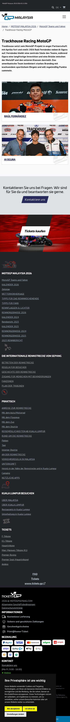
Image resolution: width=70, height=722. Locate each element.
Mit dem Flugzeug (10, 417)
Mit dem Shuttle (10, 426)
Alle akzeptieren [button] (13, 709)
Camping (6, 473)
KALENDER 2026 (10, 284)
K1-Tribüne (7, 540)
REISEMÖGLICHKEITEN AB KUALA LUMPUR (23, 431)
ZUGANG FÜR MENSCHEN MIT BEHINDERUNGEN (26, 376)
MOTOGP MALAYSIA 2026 (23, 26)
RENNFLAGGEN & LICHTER (16, 307)
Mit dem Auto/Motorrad (13, 412)
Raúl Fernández (15, 116)
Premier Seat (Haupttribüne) (15, 559)
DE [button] (57, 7)
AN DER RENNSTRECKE (13, 454)
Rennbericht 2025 (10, 321)
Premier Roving (9, 554)
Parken (5, 440)
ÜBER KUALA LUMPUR (13, 504)
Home (5, 26)
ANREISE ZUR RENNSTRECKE (16, 408)
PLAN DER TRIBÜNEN (13, 385)
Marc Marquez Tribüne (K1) (14, 550)
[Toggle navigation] (64, 17)
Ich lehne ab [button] (30, 709)
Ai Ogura (9, 159)
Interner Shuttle (10, 449)
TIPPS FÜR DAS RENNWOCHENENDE (20, 298)
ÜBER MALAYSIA (10, 500)
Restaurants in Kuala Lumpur (16, 509)
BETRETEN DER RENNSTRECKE (18, 362)
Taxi (4, 445)
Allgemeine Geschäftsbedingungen (18, 604)
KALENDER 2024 (10, 317)
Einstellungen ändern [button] (15, 714)
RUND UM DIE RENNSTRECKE (17, 435)
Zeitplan (6, 289)
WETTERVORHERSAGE (13, 293)
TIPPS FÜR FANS (10, 303)
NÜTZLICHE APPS (11, 477)
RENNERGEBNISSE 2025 (14, 335)
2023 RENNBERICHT (12, 340)
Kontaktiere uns (35, 199)
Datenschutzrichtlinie (12, 607)
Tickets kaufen (35, 231)
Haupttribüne (8, 545)
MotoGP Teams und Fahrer (52, 26)
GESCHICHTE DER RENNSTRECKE (19, 371)
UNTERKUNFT (9, 463)
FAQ (35, 574)
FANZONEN (7, 381)
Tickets (35, 578)
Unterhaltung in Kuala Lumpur (16, 514)
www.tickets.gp (35, 583)
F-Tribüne (6, 536)
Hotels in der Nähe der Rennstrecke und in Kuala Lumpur (29, 468)
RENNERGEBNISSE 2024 (14, 331)
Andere (5, 564)
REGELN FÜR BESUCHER (14, 367)
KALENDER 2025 (10, 326)
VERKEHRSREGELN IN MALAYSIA (18, 459)
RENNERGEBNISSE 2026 (14, 312)
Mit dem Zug (8, 421)
